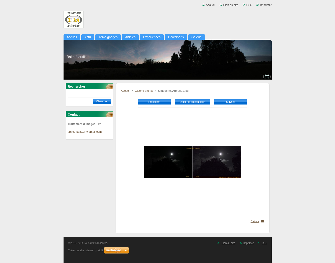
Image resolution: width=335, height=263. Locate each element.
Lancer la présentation (192, 101)
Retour (255, 221)
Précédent (154, 101)
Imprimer (265, 5)
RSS (249, 5)
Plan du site (230, 5)
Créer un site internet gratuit (85, 250)
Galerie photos (144, 90)
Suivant (230, 101)
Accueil (210, 5)
